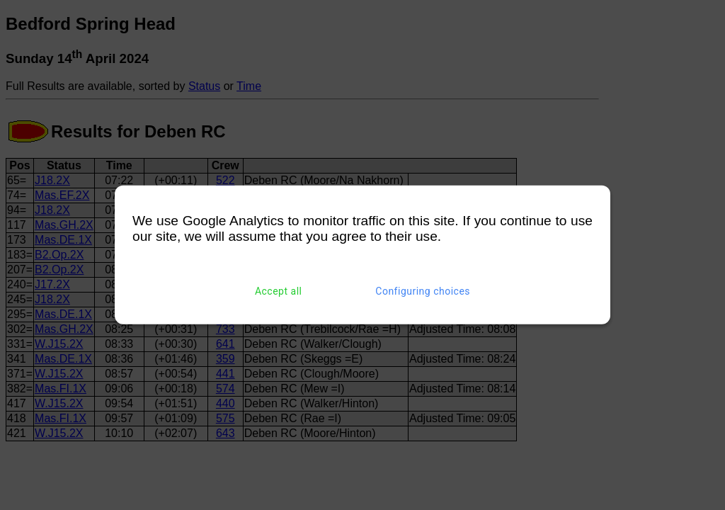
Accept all (278, 291)
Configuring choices (423, 291)
